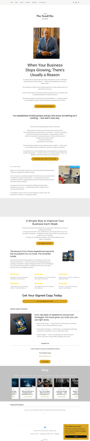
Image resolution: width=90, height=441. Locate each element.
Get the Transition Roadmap (45, 106)
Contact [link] (28, 2)
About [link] (22, 2)
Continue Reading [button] (20, 393)
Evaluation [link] (42, 2)
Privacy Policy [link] (35, 431)
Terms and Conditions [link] (46, 431)
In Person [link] (56, 431)
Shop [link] (16, 2)
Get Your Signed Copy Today (45, 301)
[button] (78, 2)
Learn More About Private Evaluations (45, 159)
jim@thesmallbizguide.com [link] (45, 356)
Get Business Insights (44, 243)
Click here (45, 362)
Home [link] (11, 2)
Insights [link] (34, 2)
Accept (76, 436)
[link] (76, 2)
